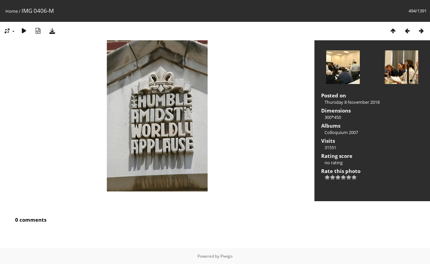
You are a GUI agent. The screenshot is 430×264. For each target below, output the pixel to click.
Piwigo (226, 256)
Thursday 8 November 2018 (352, 102)
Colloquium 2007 (341, 132)
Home (11, 11)
